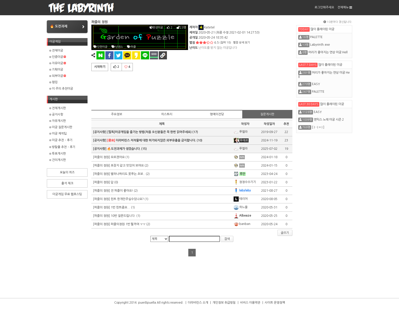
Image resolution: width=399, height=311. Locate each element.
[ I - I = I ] (318, 127)
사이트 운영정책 (275, 302)
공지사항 (56, 114)
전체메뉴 (344, 7)
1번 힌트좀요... (120, 207)
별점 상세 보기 (241, 42)
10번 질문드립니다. (123, 215)
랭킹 (53, 82)
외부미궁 (57, 75)
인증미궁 (57, 56)
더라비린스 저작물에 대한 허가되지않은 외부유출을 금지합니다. (151, 140)
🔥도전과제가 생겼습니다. (123, 148)
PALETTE (316, 37)
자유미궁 (57, 63)
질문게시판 (267, 114)
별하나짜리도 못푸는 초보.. (128, 173)
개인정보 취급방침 (224, 302)
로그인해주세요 (324, 7)
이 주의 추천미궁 (61, 88)
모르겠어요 (118, 157)
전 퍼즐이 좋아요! (122, 190)
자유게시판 (57, 120)
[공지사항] (100, 132)
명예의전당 (217, 114)
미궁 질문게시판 (60, 127)
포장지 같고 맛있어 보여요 (127, 165)
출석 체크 (67, 183)
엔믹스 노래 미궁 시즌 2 (329, 119)
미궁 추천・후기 (61, 140)
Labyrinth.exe (320, 44)
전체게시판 (57, 108)
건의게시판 (57, 159)
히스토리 (166, 114)
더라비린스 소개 (198, 302)
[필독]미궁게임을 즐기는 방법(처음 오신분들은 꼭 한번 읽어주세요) (149, 132)
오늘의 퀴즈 (67, 172)
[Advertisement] (191, 89)
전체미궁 (56, 50)
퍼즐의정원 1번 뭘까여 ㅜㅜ (128, 224)
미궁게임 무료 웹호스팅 (67, 194)
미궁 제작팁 (58, 133)
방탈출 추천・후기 (62, 147)
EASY (316, 84)
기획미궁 (56, 69)
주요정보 (116, 114)
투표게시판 (57, 153)
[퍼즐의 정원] (102, 157)
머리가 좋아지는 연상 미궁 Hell (328, 52)
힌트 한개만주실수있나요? (127, 199)
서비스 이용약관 (250, 302)
